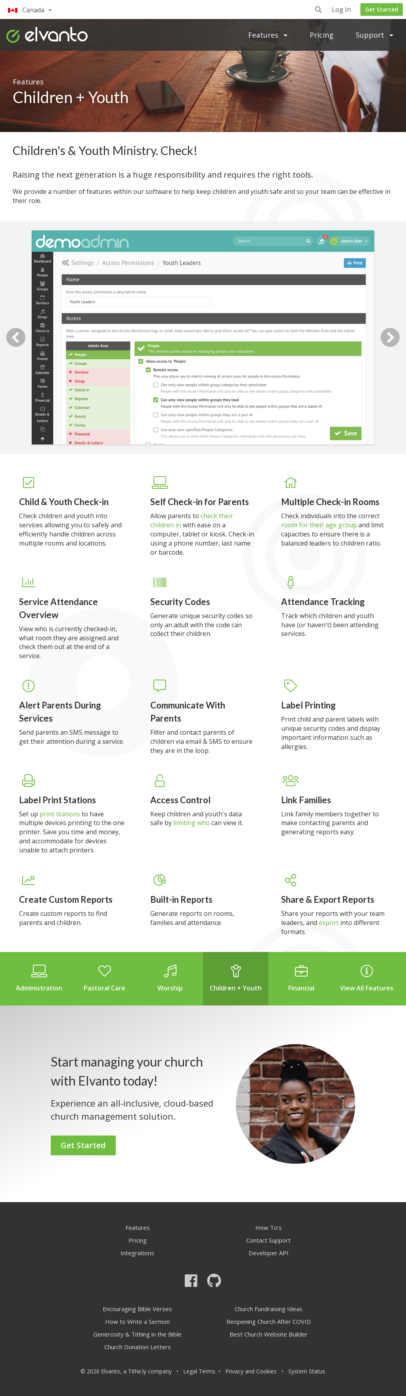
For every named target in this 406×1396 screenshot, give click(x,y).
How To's (268, 1227)
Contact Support (268, 1240)
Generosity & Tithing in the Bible (137, 1334)
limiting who (191, 822)
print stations (60, 814)
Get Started (381, 9)
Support (374, 35)
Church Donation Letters (137, 1347)
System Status (306, 1371)
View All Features (367, 978)
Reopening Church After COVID (268, 1321)
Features (267, 35)
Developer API (269, 1253)
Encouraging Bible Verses (137, 1309)
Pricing (321, 35)
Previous (15, 337)
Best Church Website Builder (269, 1334)
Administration (39, 978)
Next (390, 337)
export (329, 922)
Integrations (137, 1253)
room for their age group (319, 525)
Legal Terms (199, 1371)
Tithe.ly (137, 1371)
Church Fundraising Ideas (269, 1309)
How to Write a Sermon (137, 1321)
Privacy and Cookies (251, 1371)
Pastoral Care (104, 978)
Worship (170, 978)
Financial (301, 978)
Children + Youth (236, 978)
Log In (341, 10)
